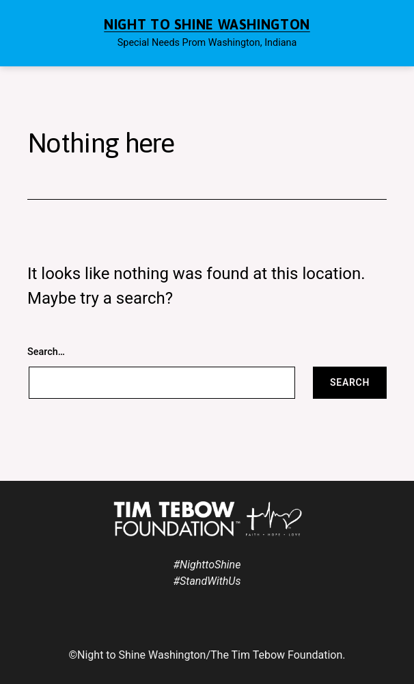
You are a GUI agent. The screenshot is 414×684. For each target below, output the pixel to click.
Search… (46, 352)
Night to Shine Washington (207, 24)
